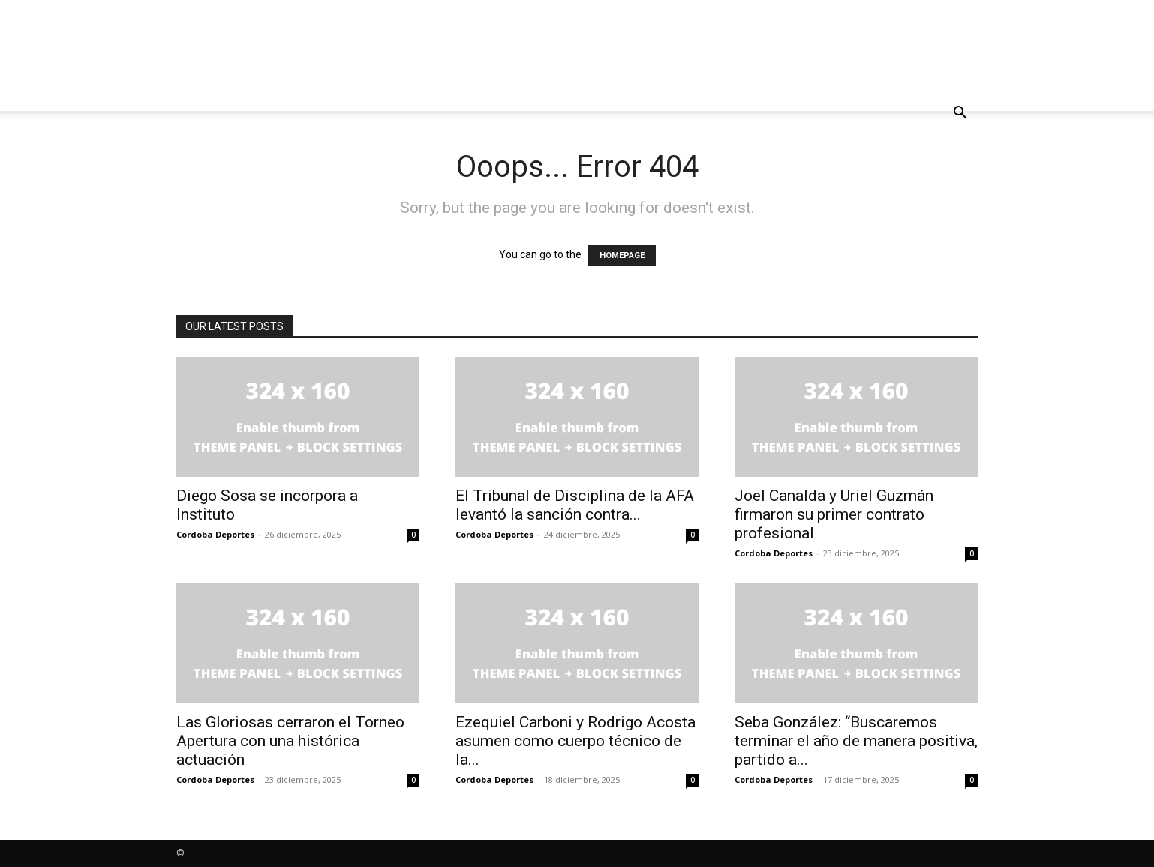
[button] (960, 114)
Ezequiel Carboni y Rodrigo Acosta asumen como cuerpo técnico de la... (575, 741)
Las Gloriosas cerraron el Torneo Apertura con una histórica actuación (290, 741)
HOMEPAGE (622, 255)
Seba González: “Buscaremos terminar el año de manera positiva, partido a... (856, 741)
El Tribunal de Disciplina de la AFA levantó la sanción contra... (574, 505)
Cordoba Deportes (215, 534)
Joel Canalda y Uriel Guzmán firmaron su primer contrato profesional (834, 514)
